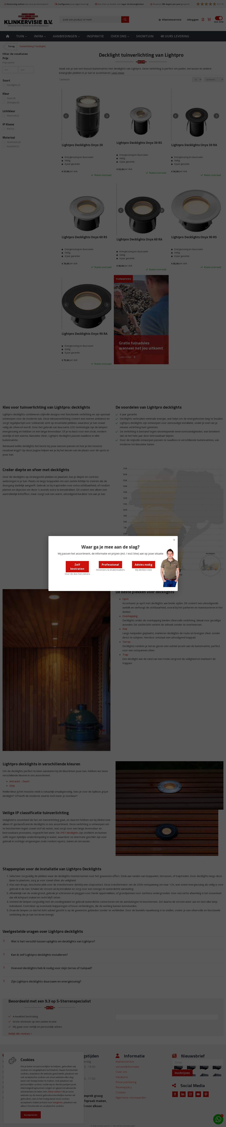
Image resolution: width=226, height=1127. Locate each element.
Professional (110, 564)
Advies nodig (143, 564)
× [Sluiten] (174, 539)
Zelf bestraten (77, 567)
